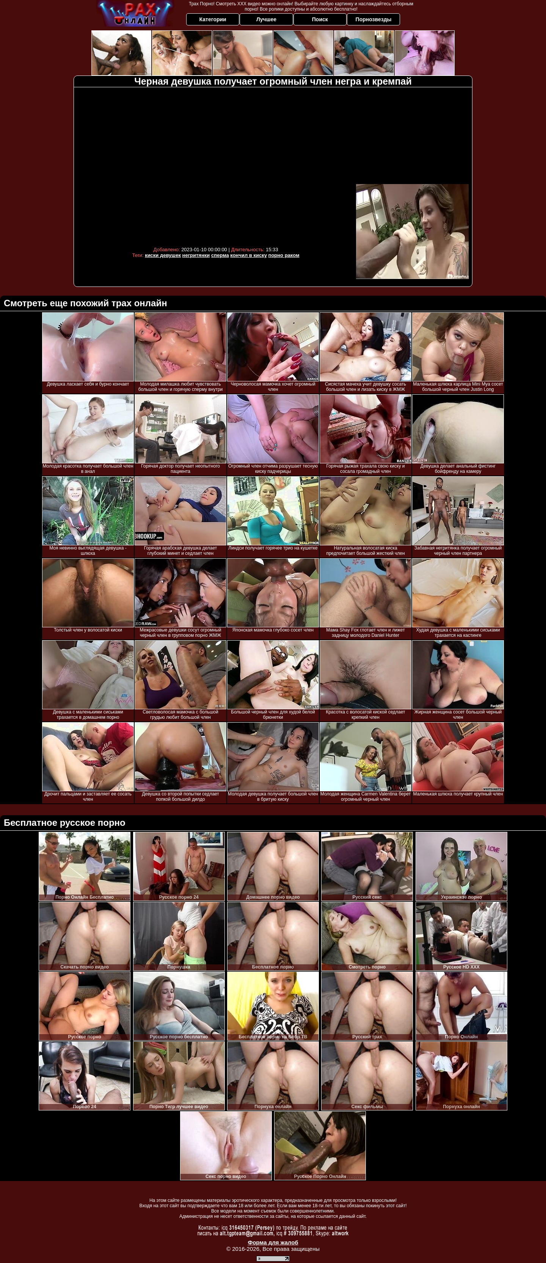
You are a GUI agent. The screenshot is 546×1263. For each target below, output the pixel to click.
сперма (220, 255)
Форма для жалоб (273, 1242)
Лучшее (266, 19)
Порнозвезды (374, 19)
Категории (212, 19)
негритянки (196, 255)
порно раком (284, 255)
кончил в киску (248, 255)
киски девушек (163, 255)
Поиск (320, 19)
